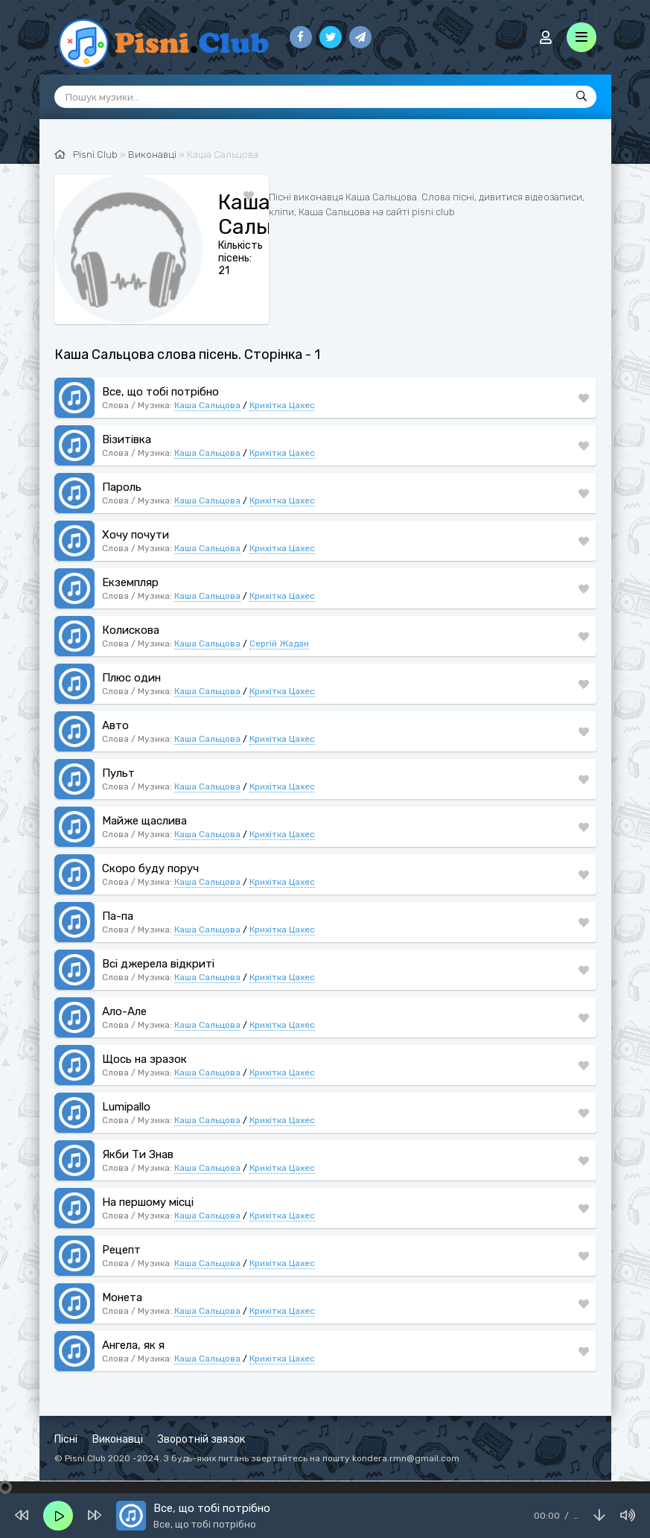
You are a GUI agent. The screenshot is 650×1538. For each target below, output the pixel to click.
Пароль (121, 487)
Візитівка (126, 439)
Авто (115, 725)
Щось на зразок (144, 1059)
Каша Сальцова (207, 405)
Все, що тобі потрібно (160, 391)
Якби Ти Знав (137, 1154)
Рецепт (121, 1249)
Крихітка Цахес (282, 405)
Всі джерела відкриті (158, 963)
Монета (122, 1297)
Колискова (130, 630)
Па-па (117, 916)
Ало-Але (124, 1011)
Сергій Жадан (279, 643)
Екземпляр (130, 582)
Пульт (118, 773)
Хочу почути (135, 534)
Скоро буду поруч (150, 868)
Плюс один (131, 677)
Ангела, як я (133, 1345)
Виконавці (117, 1439)
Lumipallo (126, 1106)
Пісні (65, 1439)
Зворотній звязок (201, 1439)
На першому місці (148, 1202)
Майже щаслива (144, 820)
